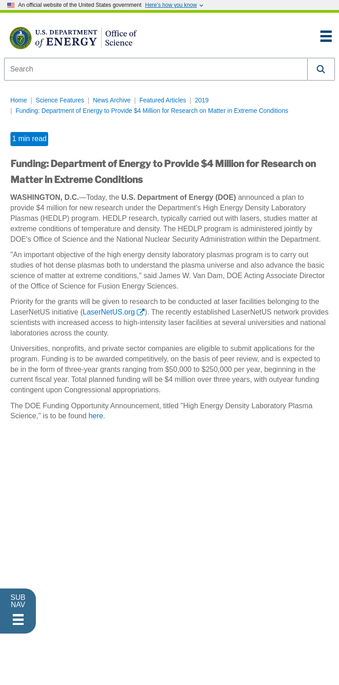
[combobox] (156, 69)
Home (18, 100)
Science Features (60, 100)
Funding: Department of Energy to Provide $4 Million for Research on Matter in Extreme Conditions (151, 110)
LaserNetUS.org (109, 312)
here (96, 416)
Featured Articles (163, 100)
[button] (321, 69)
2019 (202, 100)
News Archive (111, 100)
